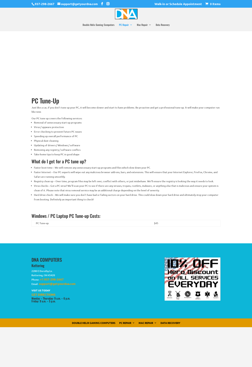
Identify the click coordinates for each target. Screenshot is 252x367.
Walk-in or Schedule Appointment (178, 4)
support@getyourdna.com (57, 284)
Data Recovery (163, 25)
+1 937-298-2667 (52, 279)
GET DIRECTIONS (43, 294)
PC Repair (124, 25)
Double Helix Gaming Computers (98, 25)
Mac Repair (142, 25)
